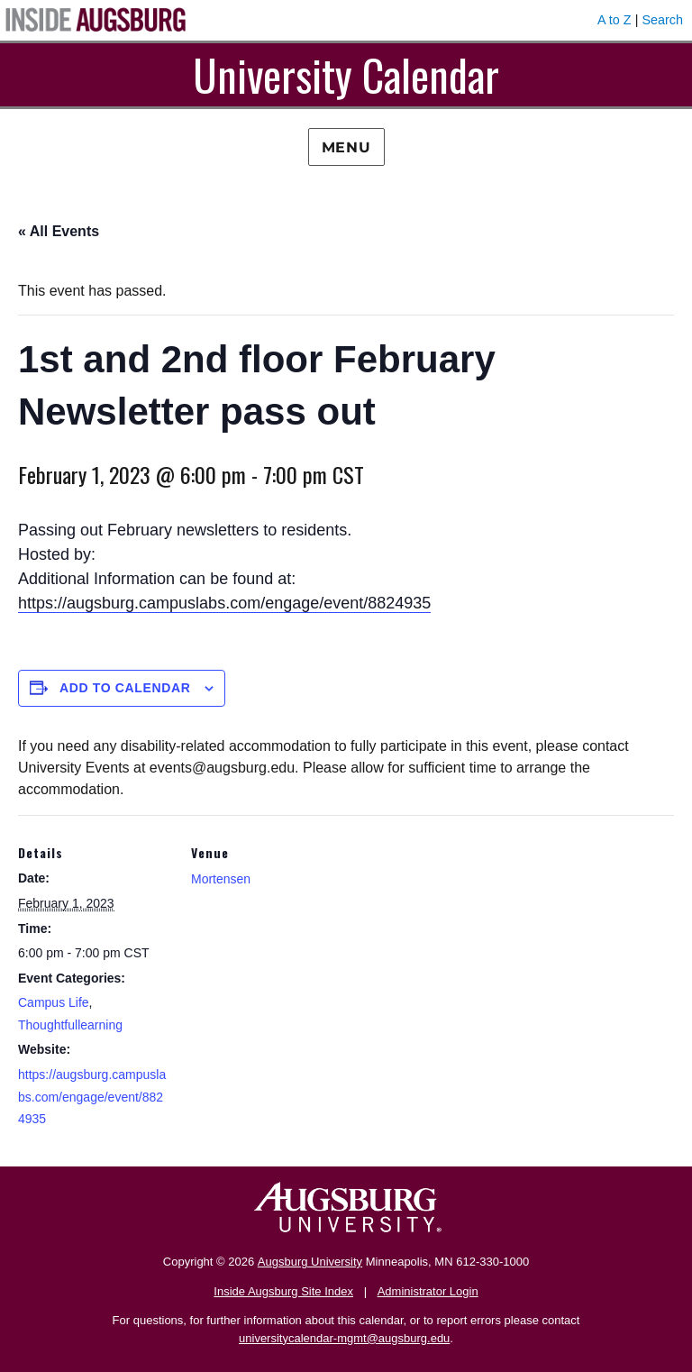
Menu (346, 147)
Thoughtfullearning (70, 1025)
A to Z (614, 20)
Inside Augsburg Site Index (283, 1291)
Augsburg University (310, 1261)
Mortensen (220, 879)
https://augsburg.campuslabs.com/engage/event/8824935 (224, 603)
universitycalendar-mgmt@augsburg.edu (344, 1338)
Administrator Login (428, 1291)
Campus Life (53, 1002)
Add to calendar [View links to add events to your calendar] (125, 688)
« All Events (58, 231)
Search (662, 20)
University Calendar (346, 74)
